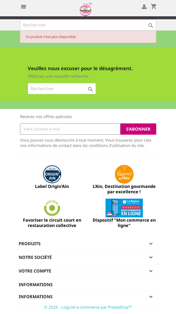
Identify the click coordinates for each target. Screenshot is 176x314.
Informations (36, 284)
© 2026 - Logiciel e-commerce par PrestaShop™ (88, 307)
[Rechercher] (88, 25)
